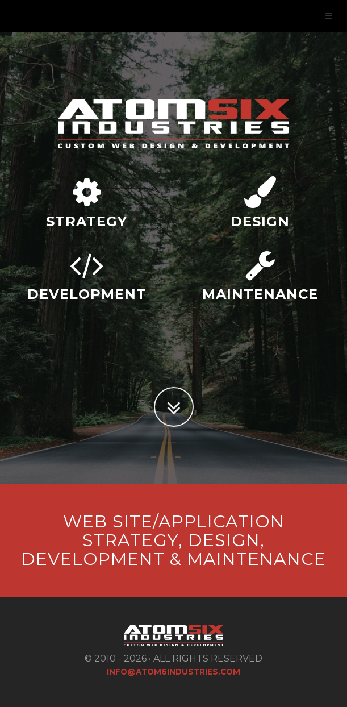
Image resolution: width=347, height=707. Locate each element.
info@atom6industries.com (173, 671)
